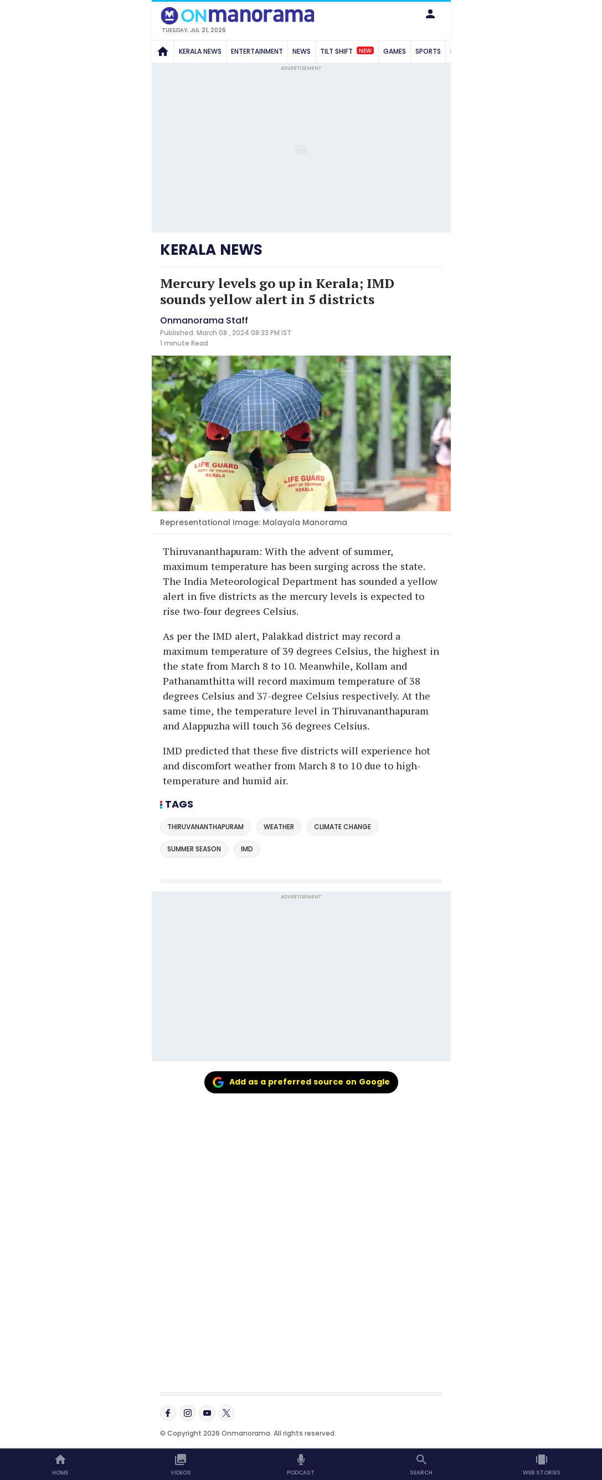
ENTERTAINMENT (257, 51)
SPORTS (428, 51)
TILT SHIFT (347, 51)
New (365, 50)
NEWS (301, 51)
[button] (430, 13)
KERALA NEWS (200, 51)
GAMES (394, 51)
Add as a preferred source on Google (301, 1081)
